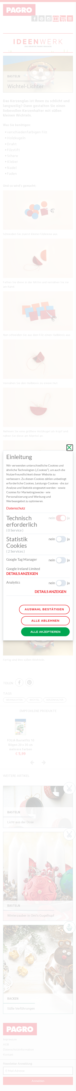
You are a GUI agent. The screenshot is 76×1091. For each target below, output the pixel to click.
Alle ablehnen (45, 620)
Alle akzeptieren (45, 631)
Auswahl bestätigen (44, 609)
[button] (23, 573)
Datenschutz (15, 508)
